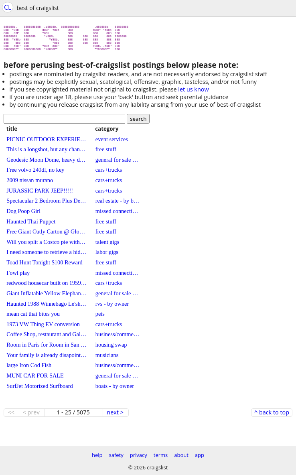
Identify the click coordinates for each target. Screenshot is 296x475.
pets (100, 317)
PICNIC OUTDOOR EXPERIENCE (46, 142)
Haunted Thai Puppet (30, 224)
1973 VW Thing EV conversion (43, 327)
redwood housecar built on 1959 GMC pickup (46, 286)
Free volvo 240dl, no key (35, 173)
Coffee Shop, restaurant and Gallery (46, 337)
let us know (193, 92)
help (97, 455)
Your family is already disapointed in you (46, 358)
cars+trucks (108, 173)
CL (7, 7)
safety (116, 455)
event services (111, 142)
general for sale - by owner (117, 163)
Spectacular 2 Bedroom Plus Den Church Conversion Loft (46, 204)
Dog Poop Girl (23, 214)
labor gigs (106, 255)
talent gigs (107, 245)
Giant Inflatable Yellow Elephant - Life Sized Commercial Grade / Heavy (46, 296)
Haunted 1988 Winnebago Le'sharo (46, 307)
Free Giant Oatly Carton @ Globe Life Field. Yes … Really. (46, 234)
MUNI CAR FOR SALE (35, 379)
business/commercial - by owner (117, 337)
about (181, 455)
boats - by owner (114, 389)
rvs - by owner (112, 307)
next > (115, 415)
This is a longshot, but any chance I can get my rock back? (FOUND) (46, 152)
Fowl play (18, 276)
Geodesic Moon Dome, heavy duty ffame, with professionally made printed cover (46, 163)
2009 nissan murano (29, 183)
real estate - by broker (117, 204)
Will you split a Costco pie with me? (46, 245)
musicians (107, 358)
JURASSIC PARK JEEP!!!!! (39, 194)
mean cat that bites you (33, 317)
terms (161, 455)
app (199, 455)
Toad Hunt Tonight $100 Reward (44, 265)
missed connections (117, 214)
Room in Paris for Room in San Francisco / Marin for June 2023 (46, 348)
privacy (138, 455)
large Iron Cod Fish (28, 368)
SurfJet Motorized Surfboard (39, 389)
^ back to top (271, 415)
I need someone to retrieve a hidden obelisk (46, 255)
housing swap (111, 348)
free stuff (105, 152)
